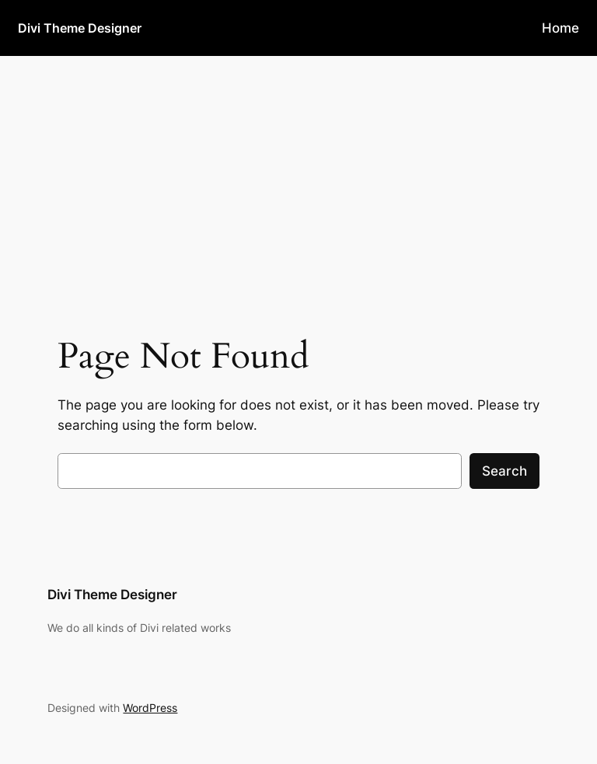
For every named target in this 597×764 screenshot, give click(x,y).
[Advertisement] (298, 179)
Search (504, 471)
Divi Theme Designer (79, 28)
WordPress (150, 707)
